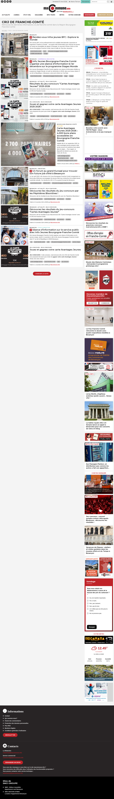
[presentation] (86, 484)
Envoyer (92, 627)
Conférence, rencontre (46, 59)
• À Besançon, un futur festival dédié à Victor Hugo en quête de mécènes (98, 101)
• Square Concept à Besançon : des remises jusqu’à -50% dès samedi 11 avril (98, 94)
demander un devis (13, 762)
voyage (46, 53)
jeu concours (60, 93)
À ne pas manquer (99, 473)
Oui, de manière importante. (97, 598)
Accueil (4, 30)
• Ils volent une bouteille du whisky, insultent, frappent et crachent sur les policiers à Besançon (98, 87)
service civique (76, 242)
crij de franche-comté (36, 51)
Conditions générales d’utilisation (15, 730)
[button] (108, 2)
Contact (7, 716)
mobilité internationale (36, 53)
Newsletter (10, 735)
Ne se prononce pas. (95, 613)
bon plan (33, 116)
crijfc (65, 116)
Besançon (33, 35)
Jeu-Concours (35, 102)
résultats (68, 93)
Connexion (105, 303)
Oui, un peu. (93, 600)
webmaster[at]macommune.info (13, 773)
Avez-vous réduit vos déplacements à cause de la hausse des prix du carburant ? (98, 591)
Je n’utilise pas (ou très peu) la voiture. (98, 609)
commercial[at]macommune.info (13, 757)
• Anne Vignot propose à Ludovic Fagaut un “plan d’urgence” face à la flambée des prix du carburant (99, 80)
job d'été (75, 183)
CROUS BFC (46, 183)
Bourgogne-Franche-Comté (67, 124)
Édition (60, 11)
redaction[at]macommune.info (12, 752)
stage (65, 76)
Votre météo (99, 634)
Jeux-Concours (51, 81)
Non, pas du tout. (94, 606)
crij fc (44, 51)
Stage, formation (44, 227)
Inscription (92, 303)
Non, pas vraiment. (95, 603)
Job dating (41, 168)
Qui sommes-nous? (11, 718)
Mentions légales (10, 728)
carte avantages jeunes (36, 93)
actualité (41, 81)
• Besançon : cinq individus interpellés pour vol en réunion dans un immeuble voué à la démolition (99, 74)
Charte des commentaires (13, 721)
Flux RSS (8, 725)
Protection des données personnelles (16, 723)
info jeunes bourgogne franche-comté (57, 51)
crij (31, 242)
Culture (60, 126)
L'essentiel (98, 68)
